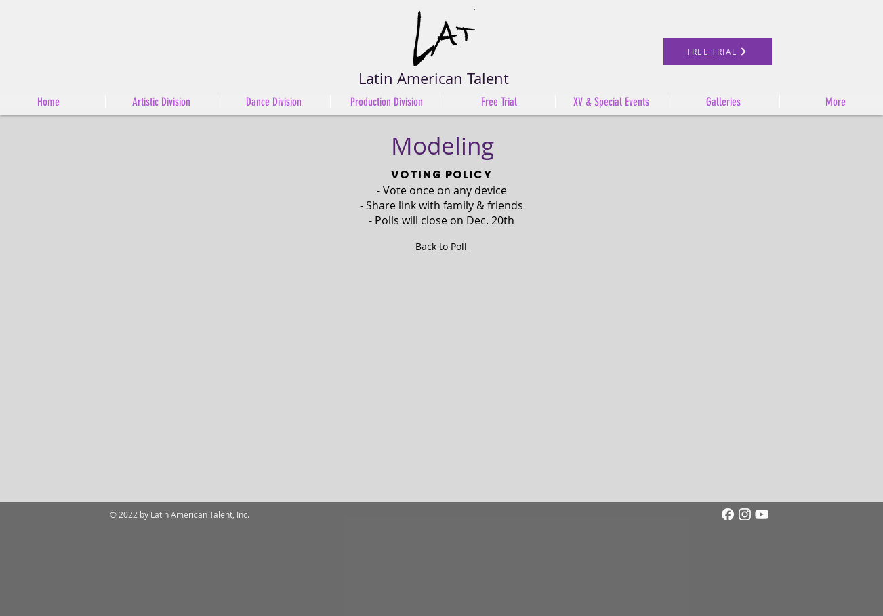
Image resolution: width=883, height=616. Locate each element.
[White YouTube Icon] (762, 514)
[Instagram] (745, 514)
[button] (386, 101)
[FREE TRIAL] (717, 51)
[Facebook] (728, 514)
